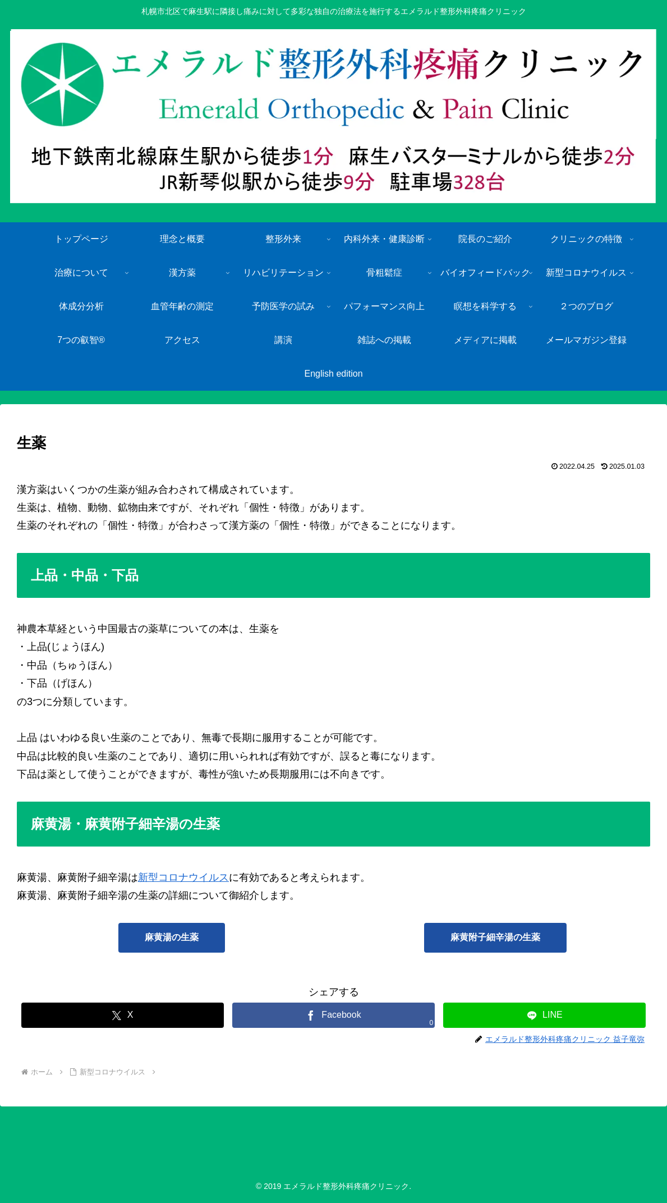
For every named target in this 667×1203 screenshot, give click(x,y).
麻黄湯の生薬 (172, 937)
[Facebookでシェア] (333, 1015)
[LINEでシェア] (544, 1015)
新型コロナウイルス (183, 877)
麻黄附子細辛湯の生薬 (495, 937)
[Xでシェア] (122, 1015)
